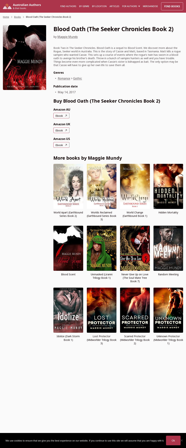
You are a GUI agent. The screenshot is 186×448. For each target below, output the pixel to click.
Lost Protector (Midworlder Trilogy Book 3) (101, 340)
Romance (64, 78)
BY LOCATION (99, 6)
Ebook (59, 115)
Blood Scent (68, 274)
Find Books (172, 6)
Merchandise (150, 6)
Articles (114, 6)
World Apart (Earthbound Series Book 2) (68, 214)
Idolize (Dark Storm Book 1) (68, 338)
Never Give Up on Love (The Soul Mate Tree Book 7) (134, 278)
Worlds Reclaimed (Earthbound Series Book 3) (101, 216)
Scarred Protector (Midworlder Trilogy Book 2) (135, 340)
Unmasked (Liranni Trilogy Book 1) (101, 276)
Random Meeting (168, 274)
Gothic (77, 78)
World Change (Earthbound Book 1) (135, 214)
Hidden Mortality (168, 212)
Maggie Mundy (67, 37)
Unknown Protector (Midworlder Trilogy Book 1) (168, 340)
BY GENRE (84, 6)
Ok (173, 440)
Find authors (68, 6)
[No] (181, 440)
